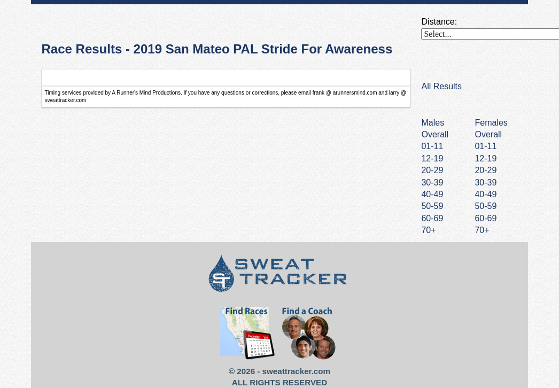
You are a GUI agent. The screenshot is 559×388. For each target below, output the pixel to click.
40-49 (485, 194)
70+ (482, 230)
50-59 (485, 206)
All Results (441, 86)
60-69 (485, 218)
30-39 (485, 182)
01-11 (485, 146)
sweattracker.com (296, 371)
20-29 (485, 170)
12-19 (485, 158)
